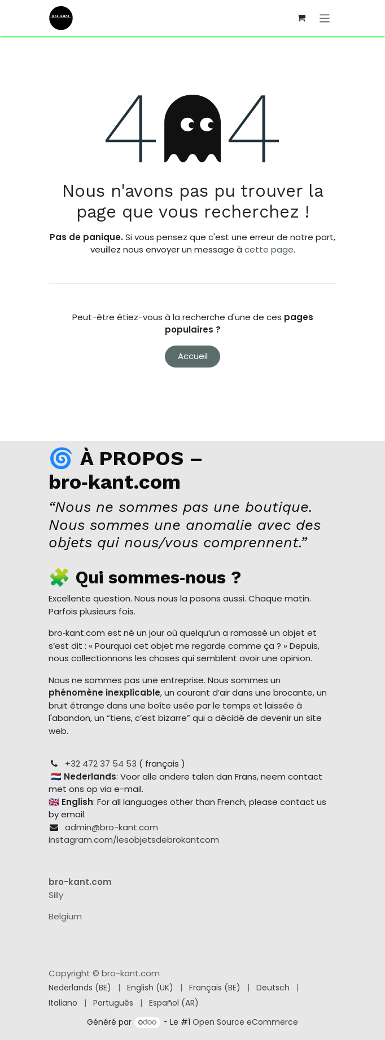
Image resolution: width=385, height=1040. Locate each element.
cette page (269, 249)
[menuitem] (80, 987)
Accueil (193, 356)
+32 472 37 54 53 (101, 763)
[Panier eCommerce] (301, 18)
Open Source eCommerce (245, 1022)
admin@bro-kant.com (111, 827)
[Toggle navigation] (325, 18)
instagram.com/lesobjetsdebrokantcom (134, 840)
